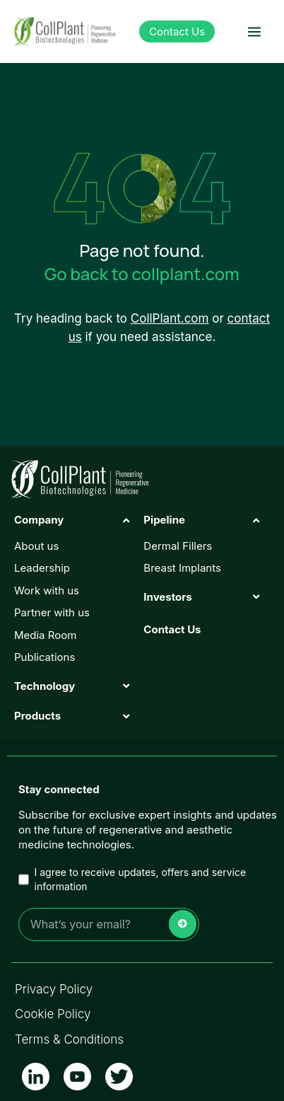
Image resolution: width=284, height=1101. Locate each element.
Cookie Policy (52, 1014)
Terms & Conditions (69, 1039)
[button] (254, 31)
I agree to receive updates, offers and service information (132, 879)
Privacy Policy (54, 989)
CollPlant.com (170, 318)
